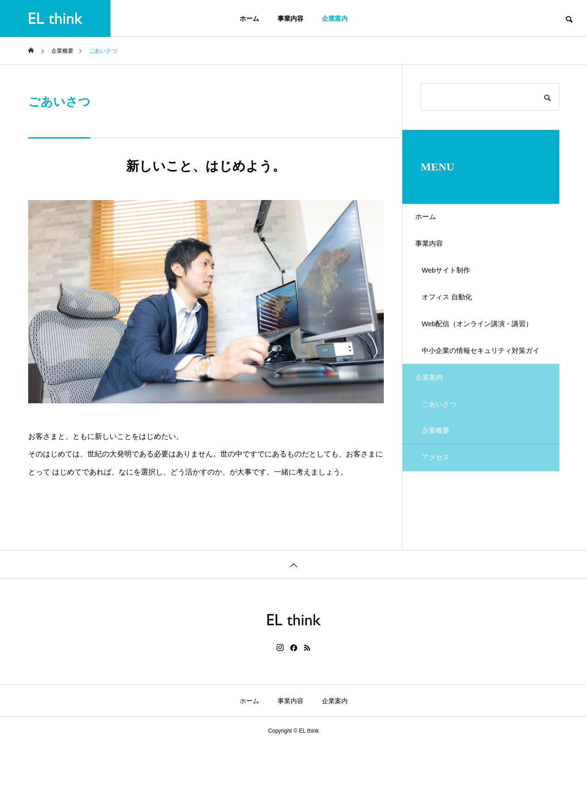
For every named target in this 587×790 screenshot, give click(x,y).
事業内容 (290, 18)
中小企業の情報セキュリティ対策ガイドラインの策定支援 (482, 387)
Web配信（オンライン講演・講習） (479, 355)
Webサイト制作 (453, 284)
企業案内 (335, 18)
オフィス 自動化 (454, 317)
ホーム (249, 18)
